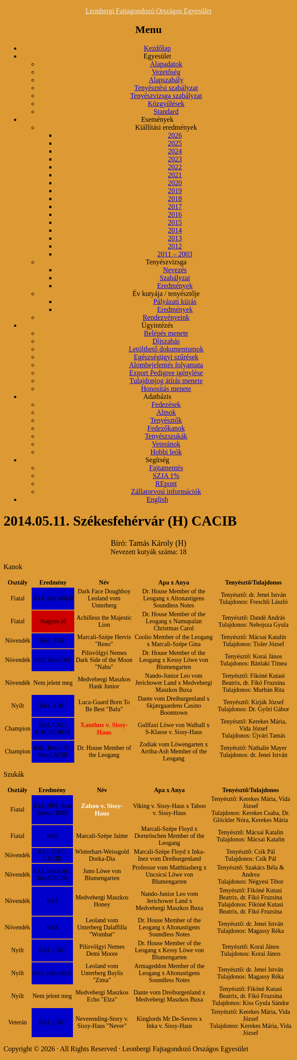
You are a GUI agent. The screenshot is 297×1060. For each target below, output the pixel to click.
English (157, 499)
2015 (175, 222)
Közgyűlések (166, 103)
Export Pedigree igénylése (166, 372)
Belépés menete (166, 333)
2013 (175, 238)
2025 (175, 143)
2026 (175, 135)
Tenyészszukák (166, 436)
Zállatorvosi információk (166, 491)
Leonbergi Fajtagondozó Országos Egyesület (148, 11)
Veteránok (166, 444)
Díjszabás (166, 341)
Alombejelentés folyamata (166, 365)
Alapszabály (165, 80)
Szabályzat (174, 277)
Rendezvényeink (166, 317)
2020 (175, 182)
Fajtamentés (166, 468)
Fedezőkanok (166, 428)
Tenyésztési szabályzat (166, 87)
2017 (175, 206)
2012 (175, 246)
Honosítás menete (166, 388)
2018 (175, 198)
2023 (175, 159)
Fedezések (166, 404)
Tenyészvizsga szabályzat (166, 95)
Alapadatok (166, 64)
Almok (166, 412)
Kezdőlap (157, 48)
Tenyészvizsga (165, 262)
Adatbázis (157, 396)
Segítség (157, 460)
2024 (175, 151)
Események (157, 119)
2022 (175, 167)
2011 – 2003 (174, 254)
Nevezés (175, 270)
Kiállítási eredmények (166, 127)
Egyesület (157, 56)
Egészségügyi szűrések (166, 357)
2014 (175, 230)
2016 (175, 214)
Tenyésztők (166, 420)
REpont (166, 483)
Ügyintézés (157, 325)
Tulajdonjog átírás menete (166, 380)
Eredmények (175, 285)
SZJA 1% (166, 475)
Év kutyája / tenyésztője (165, 293)
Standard (166, 111)
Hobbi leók (166, 452)
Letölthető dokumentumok (166, 349)
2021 (175, 175)
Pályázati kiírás (174, 301)
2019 (175, 190)
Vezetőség (166, 72)
